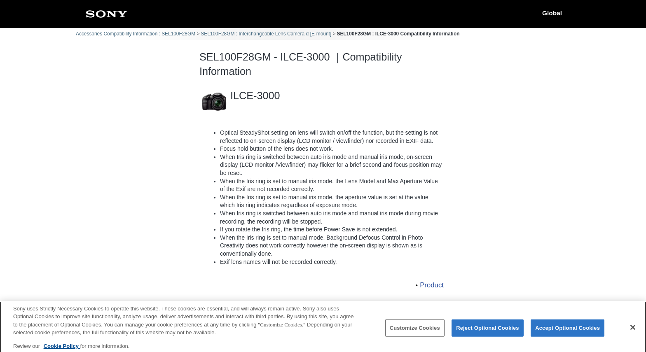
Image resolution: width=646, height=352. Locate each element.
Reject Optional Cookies (487, 332)
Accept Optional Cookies (567, 332)
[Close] (633, 331)
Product (432, 285)
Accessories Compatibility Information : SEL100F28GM (135, 34)
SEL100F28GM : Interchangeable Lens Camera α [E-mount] (266, 34)
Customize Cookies (415, 332)
